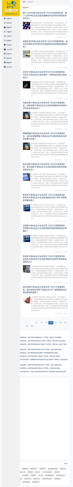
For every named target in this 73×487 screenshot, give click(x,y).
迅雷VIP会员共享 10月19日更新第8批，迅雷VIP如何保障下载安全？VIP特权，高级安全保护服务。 (33, 368)
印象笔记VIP (43, 468)
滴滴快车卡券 (35, 482)
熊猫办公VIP (37, 478)
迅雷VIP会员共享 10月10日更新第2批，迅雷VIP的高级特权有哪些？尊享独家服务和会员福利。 (32, 353)
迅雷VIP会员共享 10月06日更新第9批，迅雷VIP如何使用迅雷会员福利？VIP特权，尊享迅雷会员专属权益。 (36, 341)
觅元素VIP (57, 472)
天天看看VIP (25, 475)
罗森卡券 (37, 472)
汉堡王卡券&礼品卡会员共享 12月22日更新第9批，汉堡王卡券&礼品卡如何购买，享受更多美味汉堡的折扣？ (45, 75)
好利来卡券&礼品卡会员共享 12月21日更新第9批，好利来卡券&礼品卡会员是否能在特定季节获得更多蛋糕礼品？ (45, 259)
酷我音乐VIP (34, 468)
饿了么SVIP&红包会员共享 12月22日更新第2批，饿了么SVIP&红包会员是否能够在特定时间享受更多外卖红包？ (45, 15)
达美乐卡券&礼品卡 (47, 472)
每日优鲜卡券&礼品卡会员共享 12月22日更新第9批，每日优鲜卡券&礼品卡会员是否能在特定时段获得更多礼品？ (45, 167)
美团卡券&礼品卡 (60, 475)
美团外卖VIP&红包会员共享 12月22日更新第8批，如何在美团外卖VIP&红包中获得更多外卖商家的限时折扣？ (45, 44)
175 (46, 323)
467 (27, 326)
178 (60, 323)
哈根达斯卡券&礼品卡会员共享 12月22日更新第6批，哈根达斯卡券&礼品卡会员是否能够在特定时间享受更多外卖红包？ (45, 105)
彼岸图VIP (30, 472)
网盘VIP (8, 27)
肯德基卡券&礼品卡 (47, 478)
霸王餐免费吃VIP (50, 475)
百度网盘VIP (25, 468)
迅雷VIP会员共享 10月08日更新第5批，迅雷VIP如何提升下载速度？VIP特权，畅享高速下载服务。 (33, 356)
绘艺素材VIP (57, 478)
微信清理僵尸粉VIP (53, 468)
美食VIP (8, 54)
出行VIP (8, 67)
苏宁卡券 (41, 475)
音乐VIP (8, 23)
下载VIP (8, 32)
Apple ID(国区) (26, 482)
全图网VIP (33, 475)
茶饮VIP (8, 58)
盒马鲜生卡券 (27, 478)
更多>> (66, 463)
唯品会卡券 (63, 468)
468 (32, 326)
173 (36, 323)
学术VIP (8, 45)
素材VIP (8, 40)
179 (65, 323)
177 (55, 323)
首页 (24, 2)
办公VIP (8, 49)
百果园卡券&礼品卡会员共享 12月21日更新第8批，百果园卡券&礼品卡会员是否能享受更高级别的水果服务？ (45, 228)
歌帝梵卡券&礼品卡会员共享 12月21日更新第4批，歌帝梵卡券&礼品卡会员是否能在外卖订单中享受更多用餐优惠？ (45, 197)
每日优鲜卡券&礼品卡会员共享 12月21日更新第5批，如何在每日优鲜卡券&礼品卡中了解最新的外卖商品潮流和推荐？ (45, 290)
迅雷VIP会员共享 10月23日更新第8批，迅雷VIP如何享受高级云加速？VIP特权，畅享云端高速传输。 (34, 365)
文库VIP (8, 36)
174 (41, 323)
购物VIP (8, 63)
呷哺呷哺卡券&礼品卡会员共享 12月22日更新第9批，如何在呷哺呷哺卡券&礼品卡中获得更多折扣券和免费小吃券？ (45, 136)
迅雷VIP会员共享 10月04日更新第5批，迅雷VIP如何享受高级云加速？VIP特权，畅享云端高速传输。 (34, 349)
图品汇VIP (22, 472)
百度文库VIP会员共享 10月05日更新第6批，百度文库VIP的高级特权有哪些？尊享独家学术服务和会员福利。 (36, 371)
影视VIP (8, 18)
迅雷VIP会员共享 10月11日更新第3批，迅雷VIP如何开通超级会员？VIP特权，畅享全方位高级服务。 (34, 337)
